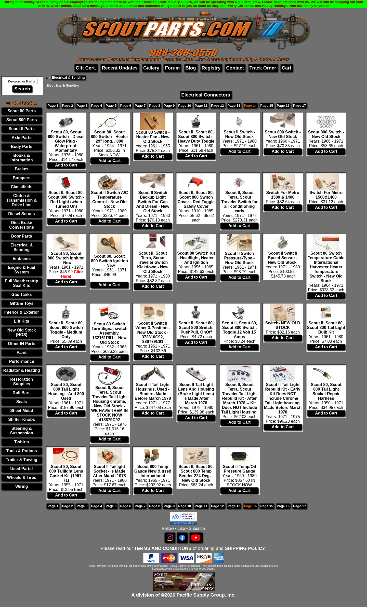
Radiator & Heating (21, 370)
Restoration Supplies (21, 381)
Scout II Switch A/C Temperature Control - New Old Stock (109, 199)
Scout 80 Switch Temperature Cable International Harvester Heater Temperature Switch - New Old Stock (326, 267)
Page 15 (266, 105)
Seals (21, 401)
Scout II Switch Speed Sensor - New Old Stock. (282, 258)
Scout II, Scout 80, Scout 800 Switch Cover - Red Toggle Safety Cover (196, 199)
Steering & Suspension (21, 430)
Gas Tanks (21, 294)
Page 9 (169, 105)
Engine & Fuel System (21, 269)
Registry (211, 68)
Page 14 (250, 105)
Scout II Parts (22, 129)
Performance (21, 361)
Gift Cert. (86, 68)
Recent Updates (120, 68)
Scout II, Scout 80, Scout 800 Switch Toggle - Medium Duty (66, 330)
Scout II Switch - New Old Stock (239, 134)
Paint (22, 352)
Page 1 (52, 105)
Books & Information (21, 157)
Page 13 (234, 105)
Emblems (21, 258)
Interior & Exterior (21, 312)
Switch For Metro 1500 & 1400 (282, 194)
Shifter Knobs (21, 419)
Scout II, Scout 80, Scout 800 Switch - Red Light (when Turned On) (66, 199)
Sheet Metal (21, 410)
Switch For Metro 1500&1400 (326, 194)
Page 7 (140, 105)
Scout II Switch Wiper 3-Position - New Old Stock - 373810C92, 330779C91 (153, 332)
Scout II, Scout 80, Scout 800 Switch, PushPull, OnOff (196, 327)
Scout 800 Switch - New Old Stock (283, 134)
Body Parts (21, 146)
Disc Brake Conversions (21, 224)
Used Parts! (21, 468)
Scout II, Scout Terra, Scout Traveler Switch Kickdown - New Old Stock (152, 262)
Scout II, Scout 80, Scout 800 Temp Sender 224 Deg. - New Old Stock (196, 473)
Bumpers (21, 178)
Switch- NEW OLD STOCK (282, 325)
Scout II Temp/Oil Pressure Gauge (239, 468)
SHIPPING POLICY (245, 548)
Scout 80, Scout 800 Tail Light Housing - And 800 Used (66, 391)
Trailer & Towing (21, 460)
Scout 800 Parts (21, 120)
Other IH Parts (21, 343)
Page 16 (283, 105)
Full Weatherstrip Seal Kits (21, 283)
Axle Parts (22, 137)
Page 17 (299, 105)
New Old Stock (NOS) (21, 332)
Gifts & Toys (21, 303)
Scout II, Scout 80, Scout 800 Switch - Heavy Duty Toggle (196, 136)
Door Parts (21, 236)
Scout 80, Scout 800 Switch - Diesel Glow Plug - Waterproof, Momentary (66, 141)
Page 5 (111, 105)
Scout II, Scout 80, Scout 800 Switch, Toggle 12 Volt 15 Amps (239, 330)
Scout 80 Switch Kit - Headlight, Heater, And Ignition (196, 258)
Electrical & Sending (21, 247)
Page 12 (217, 105)
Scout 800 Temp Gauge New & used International (152, 471)
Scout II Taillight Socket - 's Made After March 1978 (109, 471)
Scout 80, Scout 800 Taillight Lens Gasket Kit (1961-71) (66, 473)
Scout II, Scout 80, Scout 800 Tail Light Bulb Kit (326, 327)
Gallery (151, 68)
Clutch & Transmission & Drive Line (21, 200)
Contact (235, 68)
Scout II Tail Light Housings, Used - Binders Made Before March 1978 (153, 391)
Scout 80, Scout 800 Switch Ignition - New (66, 258)
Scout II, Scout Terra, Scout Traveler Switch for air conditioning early (239, 201)
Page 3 (81, 105)
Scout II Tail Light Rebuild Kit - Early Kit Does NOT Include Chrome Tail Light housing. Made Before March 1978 (283, 398)
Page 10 (184, 105)
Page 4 (96, 105)
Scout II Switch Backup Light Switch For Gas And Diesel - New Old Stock (152, 201)
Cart (286, 68)
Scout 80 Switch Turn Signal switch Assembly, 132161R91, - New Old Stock (109, 333)
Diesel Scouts (21, 214)
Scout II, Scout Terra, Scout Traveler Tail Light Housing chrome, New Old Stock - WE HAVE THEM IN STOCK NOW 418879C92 (109, 403)
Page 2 (67, 105)
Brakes (21, 169)
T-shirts (21, 442)
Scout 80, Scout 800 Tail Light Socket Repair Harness (326, 391)
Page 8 (154, 105)
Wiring (21, 486)
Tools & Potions (21, 451)
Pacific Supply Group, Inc (205, 595)
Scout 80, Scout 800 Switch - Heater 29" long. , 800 (109, 136)
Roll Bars (22, 393)
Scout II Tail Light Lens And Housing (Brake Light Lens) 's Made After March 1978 (196, 393)
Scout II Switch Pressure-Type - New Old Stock (239, 258)
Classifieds (21, 187)
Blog (190, 68)
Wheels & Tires (21, 477)
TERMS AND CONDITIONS (162, 548)
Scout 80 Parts (21, 111)
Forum (172, 68)
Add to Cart (66, 165)
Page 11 (201, 105)
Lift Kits (21, 321)
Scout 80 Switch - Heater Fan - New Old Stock (152, 137)
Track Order (263, 68)
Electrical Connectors (205, 95)
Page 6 (125, 105)
